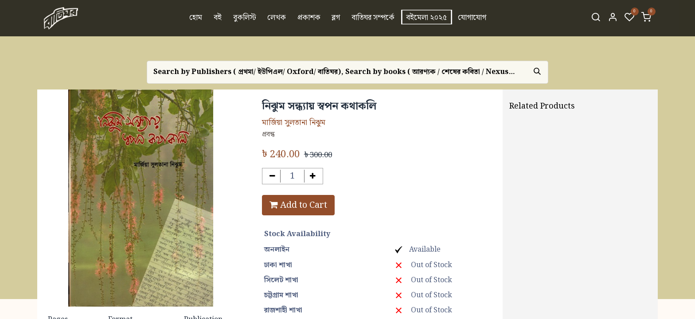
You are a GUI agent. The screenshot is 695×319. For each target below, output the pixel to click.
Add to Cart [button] (298, 205)
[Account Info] (612, 18)
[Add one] (312, 176)
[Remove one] (272, 176)
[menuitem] (196, 18)
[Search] (596, 18)
